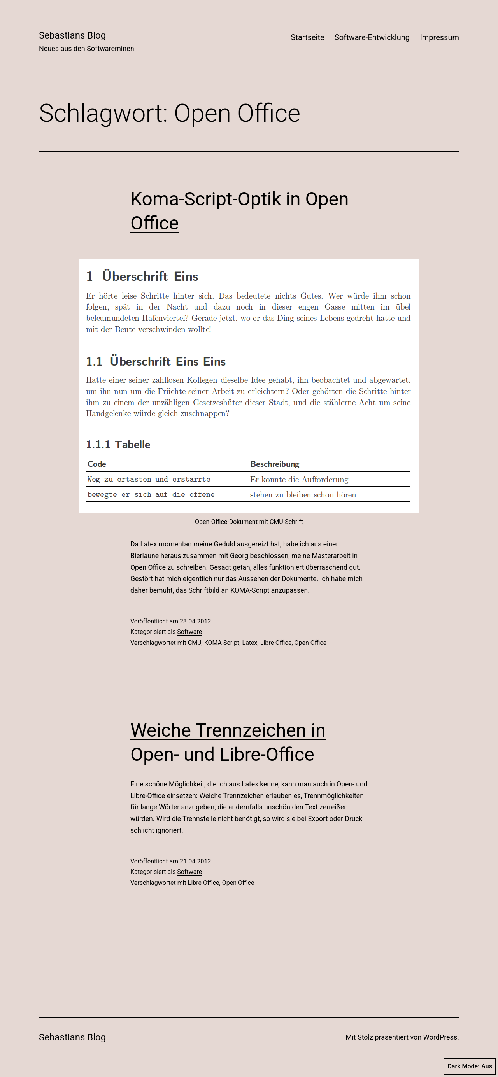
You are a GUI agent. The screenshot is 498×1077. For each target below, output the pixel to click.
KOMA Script (222, 642)
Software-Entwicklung (372, 37)
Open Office (311, 642)
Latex (250, 642)
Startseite (307, 37)
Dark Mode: (469, 1066)
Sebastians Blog (72, 35)
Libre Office (276, 642)
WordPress (440, 1037)
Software (189, 632)
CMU (195, 642)
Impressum (439, 37)
